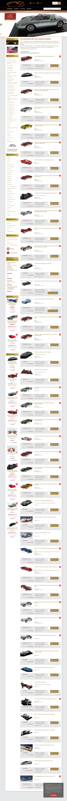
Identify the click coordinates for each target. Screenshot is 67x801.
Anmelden (29, 8)
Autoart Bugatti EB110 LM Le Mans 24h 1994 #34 (44, 776)
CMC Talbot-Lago (10, 193)
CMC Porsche (9, 191)
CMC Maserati (9, 184)
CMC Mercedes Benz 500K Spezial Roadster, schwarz (12, 528)
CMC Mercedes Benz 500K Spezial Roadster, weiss (12, 398)
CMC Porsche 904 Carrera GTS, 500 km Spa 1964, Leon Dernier (46, 436)
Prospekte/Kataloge (11, 211)
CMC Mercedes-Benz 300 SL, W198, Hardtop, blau (44, 299)
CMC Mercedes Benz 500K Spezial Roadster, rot (12, 416)
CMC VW (8, 195)
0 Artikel (55, 3)
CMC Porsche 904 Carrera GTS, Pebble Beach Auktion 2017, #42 (47, 451)
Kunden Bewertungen (11, 237)
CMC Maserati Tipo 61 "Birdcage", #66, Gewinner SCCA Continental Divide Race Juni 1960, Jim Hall (47, 211)
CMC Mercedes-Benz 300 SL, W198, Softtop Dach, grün (12, 509)
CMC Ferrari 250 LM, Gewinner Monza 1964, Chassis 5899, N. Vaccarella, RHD (46, 176)
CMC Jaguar (9, 178)
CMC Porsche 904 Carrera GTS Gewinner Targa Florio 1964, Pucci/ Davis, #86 (47, 388)
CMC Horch (9, 176)
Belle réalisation (10, 269)
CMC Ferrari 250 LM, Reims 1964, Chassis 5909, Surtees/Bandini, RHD (47, 317)
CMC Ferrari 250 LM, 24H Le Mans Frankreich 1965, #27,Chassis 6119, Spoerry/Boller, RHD (47, 143)
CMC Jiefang (9, 180)
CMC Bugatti (9, 172)
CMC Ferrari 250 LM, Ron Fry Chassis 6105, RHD (43, 160)
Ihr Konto (16, 8)
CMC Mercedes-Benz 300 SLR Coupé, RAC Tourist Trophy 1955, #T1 (46, 618)
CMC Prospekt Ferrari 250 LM (12, 454)
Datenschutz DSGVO (11, 225)
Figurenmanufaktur (11, 199)
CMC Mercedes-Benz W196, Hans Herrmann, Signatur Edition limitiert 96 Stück (46, 651)
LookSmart (9, 207)
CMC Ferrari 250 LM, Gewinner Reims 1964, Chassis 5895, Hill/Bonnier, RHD (45, 335)
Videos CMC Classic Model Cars (12, 240)
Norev (8, 209)
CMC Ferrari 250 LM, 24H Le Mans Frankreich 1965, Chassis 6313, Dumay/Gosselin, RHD (47, 125)
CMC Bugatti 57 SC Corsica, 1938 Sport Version (12, 304)
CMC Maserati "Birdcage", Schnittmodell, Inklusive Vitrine (12, 471)
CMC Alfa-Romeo (10, 164)
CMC (8, 162)
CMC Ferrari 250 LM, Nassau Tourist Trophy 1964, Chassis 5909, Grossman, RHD (47, 108)
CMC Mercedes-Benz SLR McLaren (12, 189)
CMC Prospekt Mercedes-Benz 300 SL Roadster (12, 436)
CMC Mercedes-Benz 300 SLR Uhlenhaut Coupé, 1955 (45, 635)
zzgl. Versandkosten (14, 442)
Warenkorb (9, 8)
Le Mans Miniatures (11, 205)
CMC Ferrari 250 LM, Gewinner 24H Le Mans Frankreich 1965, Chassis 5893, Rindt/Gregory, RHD (46, 90)
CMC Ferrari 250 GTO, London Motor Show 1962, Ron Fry (45, 566)
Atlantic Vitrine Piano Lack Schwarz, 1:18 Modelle (44, 714)
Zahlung (8, 223)
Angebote (10, 296)
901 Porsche (9, 280)
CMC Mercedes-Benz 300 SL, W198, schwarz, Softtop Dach (46, 281)
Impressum (9, 227)
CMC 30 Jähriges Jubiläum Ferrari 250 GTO (42, 263)
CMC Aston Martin (10, 166)
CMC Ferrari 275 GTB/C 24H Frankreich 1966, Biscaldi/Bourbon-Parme (47, 586)
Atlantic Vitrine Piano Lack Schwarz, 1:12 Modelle (44, 730)
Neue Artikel (11, 354)
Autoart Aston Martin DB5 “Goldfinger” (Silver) (43, 500)
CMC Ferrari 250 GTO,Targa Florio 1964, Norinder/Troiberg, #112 (47, 548)
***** (8, 275)
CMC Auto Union (10, 170)
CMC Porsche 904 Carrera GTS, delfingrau (42, 352)
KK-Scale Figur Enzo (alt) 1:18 (40, 682)
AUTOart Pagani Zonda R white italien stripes (43, 760)
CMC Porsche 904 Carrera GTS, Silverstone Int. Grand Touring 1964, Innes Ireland (46, 420)
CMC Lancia (9, 182)
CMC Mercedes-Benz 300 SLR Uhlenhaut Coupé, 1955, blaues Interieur (46, 602)
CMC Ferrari (9, 174)
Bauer (8, 160)
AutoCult (8, 158)
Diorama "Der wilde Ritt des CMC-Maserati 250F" (44, 745)
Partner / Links (10, 242)
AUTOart (8, 156)
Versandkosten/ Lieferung (12, 221)
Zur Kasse (22, 8)
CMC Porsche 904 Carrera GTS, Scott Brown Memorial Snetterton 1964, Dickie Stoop (47, 468)
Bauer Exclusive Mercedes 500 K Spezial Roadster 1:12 (45, 698)
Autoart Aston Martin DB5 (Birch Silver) (42, 532)
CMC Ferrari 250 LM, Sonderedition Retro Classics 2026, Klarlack (12, 362)
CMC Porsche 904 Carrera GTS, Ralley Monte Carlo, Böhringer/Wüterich (12, 321)
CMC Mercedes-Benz (11, 186)
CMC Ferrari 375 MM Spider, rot (12, 380)
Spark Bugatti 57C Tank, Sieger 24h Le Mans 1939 (44, 667)
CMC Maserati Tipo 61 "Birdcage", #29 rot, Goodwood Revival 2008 (46, 229)
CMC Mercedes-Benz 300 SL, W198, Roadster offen (44, 56)
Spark (8, 213)
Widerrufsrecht (10, 231)
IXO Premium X (10, 201)
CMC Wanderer (10, 197)
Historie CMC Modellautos (12, 244)
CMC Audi (9, 168)
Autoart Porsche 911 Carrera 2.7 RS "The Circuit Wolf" (45, 517)
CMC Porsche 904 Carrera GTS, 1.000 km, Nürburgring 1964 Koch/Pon (46, 484)
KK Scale (9, 203)
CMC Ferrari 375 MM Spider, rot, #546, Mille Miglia (12, 341)
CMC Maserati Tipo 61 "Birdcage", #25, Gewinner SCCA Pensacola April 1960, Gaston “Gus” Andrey (47, 246)
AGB (8, 229)
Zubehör (8, 215)
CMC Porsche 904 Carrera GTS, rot (41, 369)
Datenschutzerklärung (55, 793)
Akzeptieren (53, 795)
